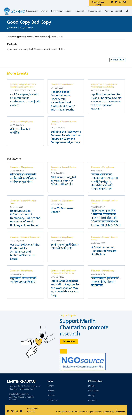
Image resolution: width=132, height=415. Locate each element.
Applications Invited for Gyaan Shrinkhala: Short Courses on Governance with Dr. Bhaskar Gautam (106, 101)
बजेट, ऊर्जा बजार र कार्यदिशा (20, 131)
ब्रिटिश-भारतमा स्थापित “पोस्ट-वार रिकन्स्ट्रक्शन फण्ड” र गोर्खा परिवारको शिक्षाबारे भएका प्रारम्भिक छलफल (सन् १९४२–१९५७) (106, 217)
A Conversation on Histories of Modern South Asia (104, 251)
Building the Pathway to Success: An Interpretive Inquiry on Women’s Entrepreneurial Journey (66, 137)
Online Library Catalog (98, 3)
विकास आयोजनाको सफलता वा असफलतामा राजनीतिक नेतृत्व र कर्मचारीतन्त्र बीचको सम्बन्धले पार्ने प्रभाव (104, 181)
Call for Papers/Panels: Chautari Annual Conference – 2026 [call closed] (24, 100)
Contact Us (52, 400)
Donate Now (69, 341)
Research (92, 400)
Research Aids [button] (95, 11)
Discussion (55, 84)
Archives (109, 11)
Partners (51, 395)
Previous (114, 60)
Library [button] (69, 11)
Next (122, 60)
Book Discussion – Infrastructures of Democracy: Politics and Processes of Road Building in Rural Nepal (25, 217)
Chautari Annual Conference (21, 87)
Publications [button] (56, 11)
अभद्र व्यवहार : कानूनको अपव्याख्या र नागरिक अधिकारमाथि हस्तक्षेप (63, 181)
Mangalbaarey (67, 84)
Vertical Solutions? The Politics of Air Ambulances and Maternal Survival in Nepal (24, 251)
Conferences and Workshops (22, 84)
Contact (118, 11)
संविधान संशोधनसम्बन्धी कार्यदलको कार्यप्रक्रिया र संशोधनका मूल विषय (23, 178)
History (51, 386)
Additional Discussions (30, 237)
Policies (51, 390)
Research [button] (80, 11)
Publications (93, 390)
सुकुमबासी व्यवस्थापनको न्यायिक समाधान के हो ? (23, 280)
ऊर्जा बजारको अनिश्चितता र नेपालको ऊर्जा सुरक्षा (65, 246)
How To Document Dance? (62, 210)
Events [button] (44, 11)
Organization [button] (31, 11)
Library (91, 395)
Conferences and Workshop (102, 87)
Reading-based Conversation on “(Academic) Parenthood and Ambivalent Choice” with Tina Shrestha (63, 100)
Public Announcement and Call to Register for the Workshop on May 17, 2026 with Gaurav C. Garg (65, 287)
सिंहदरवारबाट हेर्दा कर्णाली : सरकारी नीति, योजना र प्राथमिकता (106, 282)
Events (91, 386)
